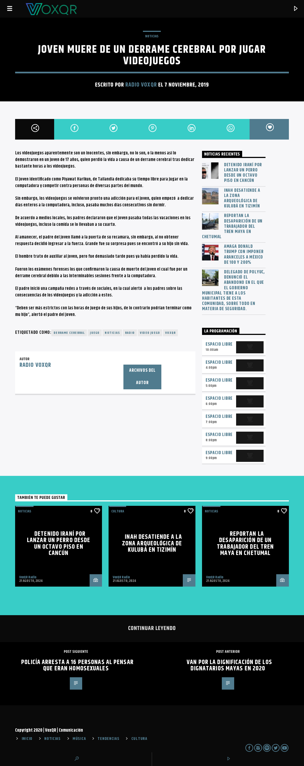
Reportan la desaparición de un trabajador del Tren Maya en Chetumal (232, 226)
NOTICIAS (152, 36)
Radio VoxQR (141, 85)
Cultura (117, 511)
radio (130, 332)
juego (95, 332)
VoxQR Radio (27, 577)
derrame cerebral (69, 332)
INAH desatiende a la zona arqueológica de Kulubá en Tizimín (242, 198)
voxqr (170, 332)
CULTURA (139, 739)
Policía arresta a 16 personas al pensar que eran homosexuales (77, 665)
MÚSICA (79, 739)
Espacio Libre (219, 344)
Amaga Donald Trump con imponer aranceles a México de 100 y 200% (244, 254)
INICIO (27, 739)
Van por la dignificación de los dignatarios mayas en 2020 (229, 665)
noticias (112, 332)
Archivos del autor (142, 376)
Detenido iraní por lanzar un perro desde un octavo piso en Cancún (243, 173)
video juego (150, 332)
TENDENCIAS (108, 739)
